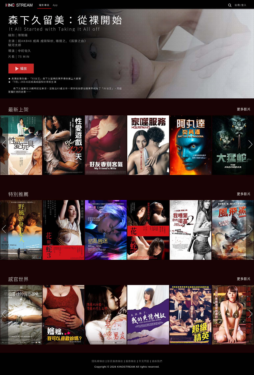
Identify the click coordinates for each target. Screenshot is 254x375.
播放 (21, 68)
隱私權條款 (98, 361)
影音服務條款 (115, 361)
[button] (250, 146)
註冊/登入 (241, 5)
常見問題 (144, 361)
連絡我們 (157, 361)
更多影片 (244, 109)
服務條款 (131, 361)
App (55, 5)
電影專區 (44, 5)
